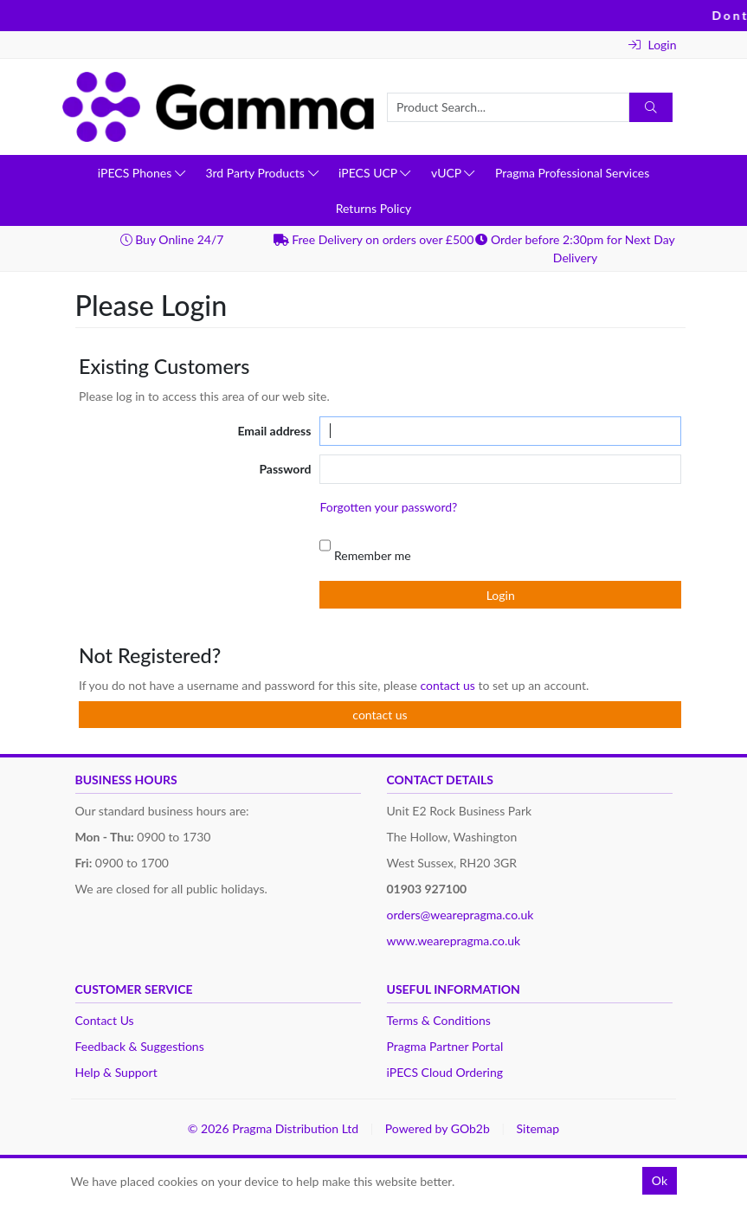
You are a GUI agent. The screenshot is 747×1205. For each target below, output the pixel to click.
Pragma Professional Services (572, 172)
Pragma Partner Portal (445, 1046)
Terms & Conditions (439, 1020)
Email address (274, 430)
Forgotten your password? (388, 506)
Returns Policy (374, 208)
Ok (659, 1180)
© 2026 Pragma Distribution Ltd (273, 1128)
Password (285, 468)
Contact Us (104, 1020)
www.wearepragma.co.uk (454, 940)
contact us (449, 685)
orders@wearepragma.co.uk (460, 914)
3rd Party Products (261, 172)
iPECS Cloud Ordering (445, 1072)
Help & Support (116, 1072)
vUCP (452, 172)
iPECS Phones (141, 172)
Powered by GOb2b (437, 1128)
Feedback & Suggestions (139, 1046)
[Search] (651, 107)
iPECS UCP (374, 172)
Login (652, 44)
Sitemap (538, 1128)
